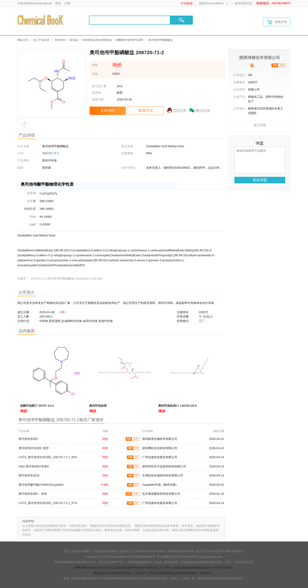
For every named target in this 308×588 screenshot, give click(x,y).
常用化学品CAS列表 (181, 551)
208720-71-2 (50, 153)
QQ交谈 (179, 110)
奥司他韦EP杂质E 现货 (34, 448)
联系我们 (112, 551)
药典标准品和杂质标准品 (97, 40)
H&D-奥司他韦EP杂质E (34, 466)
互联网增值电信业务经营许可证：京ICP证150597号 (88, 562)
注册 (67, 3)
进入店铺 (260, 125)
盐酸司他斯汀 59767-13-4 (37, 405)
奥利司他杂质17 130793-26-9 (177, 405)
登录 (58, 3)
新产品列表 (223, 551)
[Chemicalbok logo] (40, 20)
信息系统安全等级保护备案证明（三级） (207, 562)
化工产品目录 (41, 40)
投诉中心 (238, 551)
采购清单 (277, 22)
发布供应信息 (243, 3)
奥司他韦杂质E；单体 (33, 493)
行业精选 (187, 3)
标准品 (74, 40)
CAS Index (158, 551)
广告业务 (98, 551)
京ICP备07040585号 (141, 556)
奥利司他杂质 (98, 405)
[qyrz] (252, 65)
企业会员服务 (80, 551)
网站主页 (22, 40)
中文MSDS (141, 551)
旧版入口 (126, 551)
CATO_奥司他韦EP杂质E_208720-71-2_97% (48, 503)
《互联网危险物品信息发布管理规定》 (220, 578)
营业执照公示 (245, 562)
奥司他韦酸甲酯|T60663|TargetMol (41, 484)
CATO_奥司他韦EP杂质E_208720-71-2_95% (48, 457)
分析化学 (60, 40)
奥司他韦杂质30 (29, 475)
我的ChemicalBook (211, 3)
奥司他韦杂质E (28, 439)
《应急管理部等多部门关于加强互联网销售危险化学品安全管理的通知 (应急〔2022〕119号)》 (130, 578)
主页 (67, 551)
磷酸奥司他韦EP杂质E (129, 40)
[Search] (129, 20)
